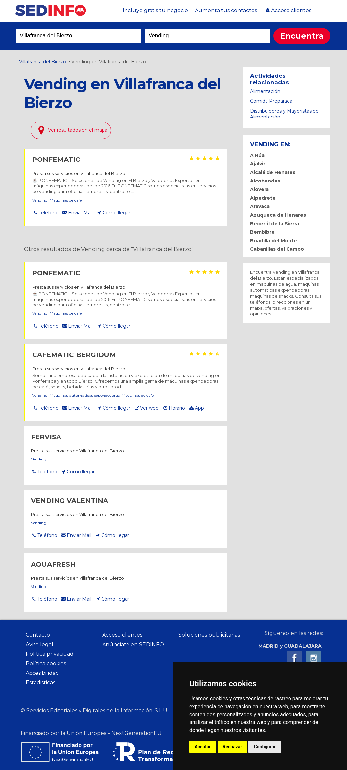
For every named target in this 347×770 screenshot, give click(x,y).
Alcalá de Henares (272, 172)
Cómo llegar (116, 213)
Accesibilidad (42, 673)
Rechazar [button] (232, 746)
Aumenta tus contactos (226, 10)
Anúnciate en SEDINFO (133, 644)
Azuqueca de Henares (278, 215)
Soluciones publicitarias (209, 635)
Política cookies (46, 663)
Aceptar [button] (203, 746)
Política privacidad (50, 654)
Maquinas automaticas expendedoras (85, 395)
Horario (177, 408)
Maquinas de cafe (66, 200)
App (199, 408)
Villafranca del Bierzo (42, 62)
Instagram (313, 658)
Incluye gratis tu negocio (155, 10)
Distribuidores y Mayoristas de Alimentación (284, 114)
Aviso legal (39, 644)
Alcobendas (265, 181)
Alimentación (265, 91)
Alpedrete (263, 198)
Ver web (149, 408)
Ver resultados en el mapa (77, 130)
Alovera (259, 189)
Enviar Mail (80, 213)
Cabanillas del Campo (277, 249)
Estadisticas (40, 682)
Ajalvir (257, 164)
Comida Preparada (271, 101)
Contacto (38, 635)
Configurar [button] (265, 746)
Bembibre (262, 232)
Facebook (294, 658)
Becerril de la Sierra (274, 223)
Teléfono (48, 213)
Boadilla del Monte (273, 241)
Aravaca (260, 206)
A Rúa (257, 155)
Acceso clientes (291, 10)
